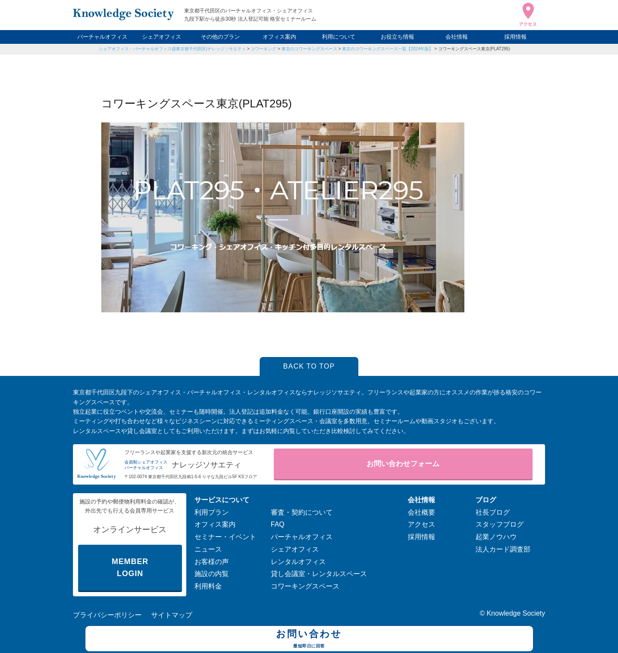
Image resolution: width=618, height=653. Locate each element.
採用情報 (515, 37)
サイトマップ (171, 615)
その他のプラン (220, 37)
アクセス (421, 524)
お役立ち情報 (397, 37)
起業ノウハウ (496, 536)
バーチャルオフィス (102, 37)
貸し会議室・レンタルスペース (319, 573)
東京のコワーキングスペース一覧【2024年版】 (387, 48)
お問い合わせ (309, 640)
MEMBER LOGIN (130, 567)
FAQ (278, 524)
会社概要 (421, 512)
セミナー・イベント (225, 536)
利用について (338, 37)
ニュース (208, 549)
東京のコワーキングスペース (309, 48)
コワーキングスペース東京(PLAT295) (474, 48)
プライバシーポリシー (107, 615)
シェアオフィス (161, 37)
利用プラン (211, 512)
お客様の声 (211, 561)
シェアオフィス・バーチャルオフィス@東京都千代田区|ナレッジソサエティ (172, 48)
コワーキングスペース (305, 586)
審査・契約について (302, 512)
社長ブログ (493, 512)
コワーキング (263, 48)
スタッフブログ (500, 524)
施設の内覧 (211, 573)
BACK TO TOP (309, 366)
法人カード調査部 (503, 549)
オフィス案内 (279, 37)
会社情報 (456, 37)
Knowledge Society (516, 613)
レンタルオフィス (298, 561)
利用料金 (208, 586)
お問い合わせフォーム (403, 464)
